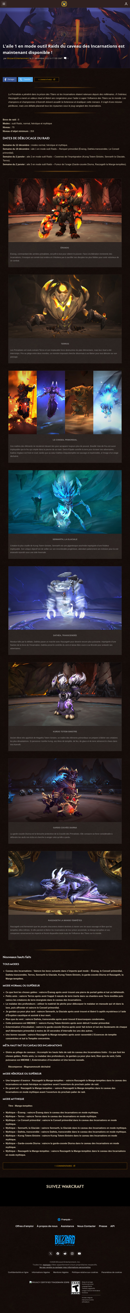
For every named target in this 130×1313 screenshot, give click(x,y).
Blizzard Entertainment (18, 58)
